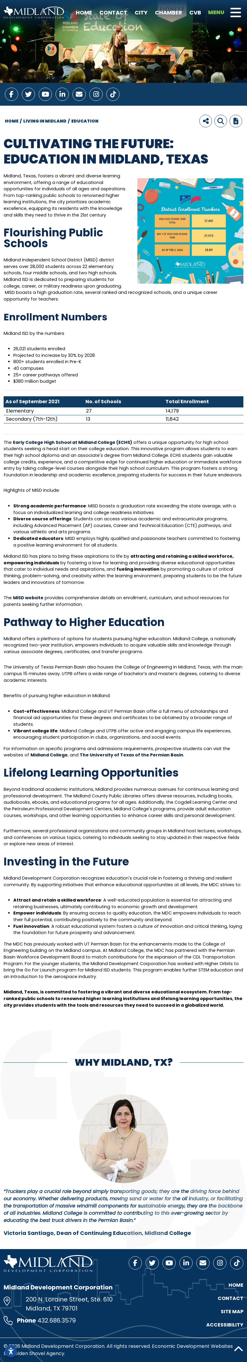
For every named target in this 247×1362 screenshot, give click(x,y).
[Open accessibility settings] (11, 1351)
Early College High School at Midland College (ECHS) (72, 442)
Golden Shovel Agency (37, 1353)
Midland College (49, 755)
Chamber (168, 12)
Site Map (232, 1311)
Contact (113, 12)
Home (84, 12)
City (141, 12)
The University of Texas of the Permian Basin (131, 755)
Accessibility (224, 1324)
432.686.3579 (56, 1320)
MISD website (28, 598)
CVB (195, 12)
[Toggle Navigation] (235, 12)
